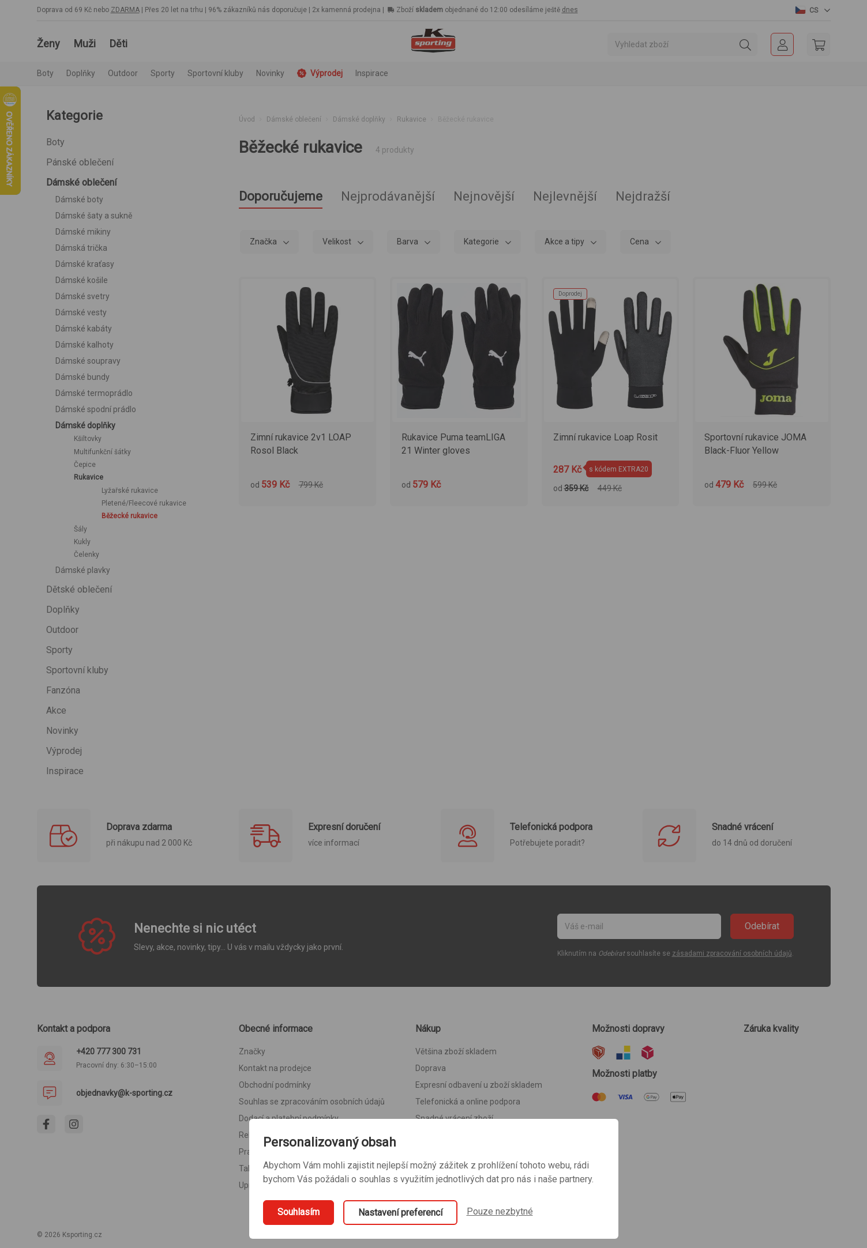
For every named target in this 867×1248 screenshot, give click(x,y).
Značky (252, 1051)
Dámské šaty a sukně (93, 215)
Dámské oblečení (81, 182)
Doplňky (63, 609)
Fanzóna (63, 690)
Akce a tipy (565, 241)
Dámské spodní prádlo (95, 409)
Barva (408, 241)
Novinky (270, 73)
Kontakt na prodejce (275, 1068)
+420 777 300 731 (108, 1051)
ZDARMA (125, 10)
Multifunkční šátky (102, 452)
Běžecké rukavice (129, 516)
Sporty (59, 649)
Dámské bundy (82, 377)
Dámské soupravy (88, 360)
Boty (55, 142)
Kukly (82, 542)
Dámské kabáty (83, 328)
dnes (570, 10)
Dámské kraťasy (84, 264)
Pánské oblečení (80, 162)
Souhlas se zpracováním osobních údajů (312, 1101)
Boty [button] (45, 73)
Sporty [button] (163, 73)
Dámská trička (81, 247)
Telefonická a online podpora (467, 1101)
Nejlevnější (565, 196)
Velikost (337, 241)
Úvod (247, 119)
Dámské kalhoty (84, 344)
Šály (80, 529)
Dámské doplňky (85, 425)
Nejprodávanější (388, 196)
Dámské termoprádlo (94, 393)
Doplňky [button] (80, 73)
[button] (812, 10)
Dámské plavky (82, 570)
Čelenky (86, 555)
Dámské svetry (82, 296)
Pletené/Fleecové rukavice (144, 503)
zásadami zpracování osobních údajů (732, 953)
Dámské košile (81, 280)
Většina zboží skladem (456, 1051)
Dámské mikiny (83, 231)
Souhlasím (298, 1211)
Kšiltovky (88, 439)
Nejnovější (484, 196)
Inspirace (371, 73)
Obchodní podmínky (275, 1084)
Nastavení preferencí (400, 1212)
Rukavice (88, 477)
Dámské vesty (81, 312)
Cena (640, 241)
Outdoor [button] (123, 73)
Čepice (85, 465)
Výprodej (64, 750)
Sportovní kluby (77, 670)
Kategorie (482, 241)
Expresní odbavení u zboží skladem (478, 1084)
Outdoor (62, 629)
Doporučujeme (280, 196)
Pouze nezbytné (500, 1211)
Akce (56, 710)
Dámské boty (79, 199)
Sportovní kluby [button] (215, 73)
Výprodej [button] (320, 73)
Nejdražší (642, 196)
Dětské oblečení (79, 589)
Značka (264, 241)
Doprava (430, 1068)
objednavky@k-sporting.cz (124, 1093)
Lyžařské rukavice (130, 491)
